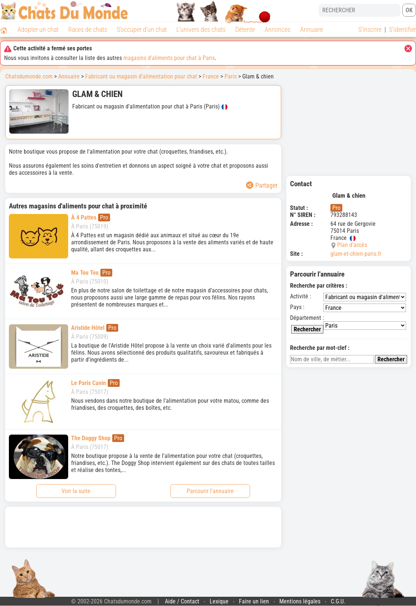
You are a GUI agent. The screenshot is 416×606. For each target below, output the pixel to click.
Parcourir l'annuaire (210, 491)
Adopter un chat (38, 29)
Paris (230, 76)
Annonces (277, 29)
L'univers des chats (201, 29)
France (211, 76)
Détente (245, 29)
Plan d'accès (352, 244)
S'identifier (402, 29)
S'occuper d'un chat (142, 29)
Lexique (219, 601)
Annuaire (311, 29)
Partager (261, 185)
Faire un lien (254, 601)
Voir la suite (75, 491)
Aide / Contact (182, 601)
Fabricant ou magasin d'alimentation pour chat (141, 76)
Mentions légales (299, 601)
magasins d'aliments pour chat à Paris (169, 57)
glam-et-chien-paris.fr (356, 253)
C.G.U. (338, 601)
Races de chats (87, 29)
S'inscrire (370, 29)
